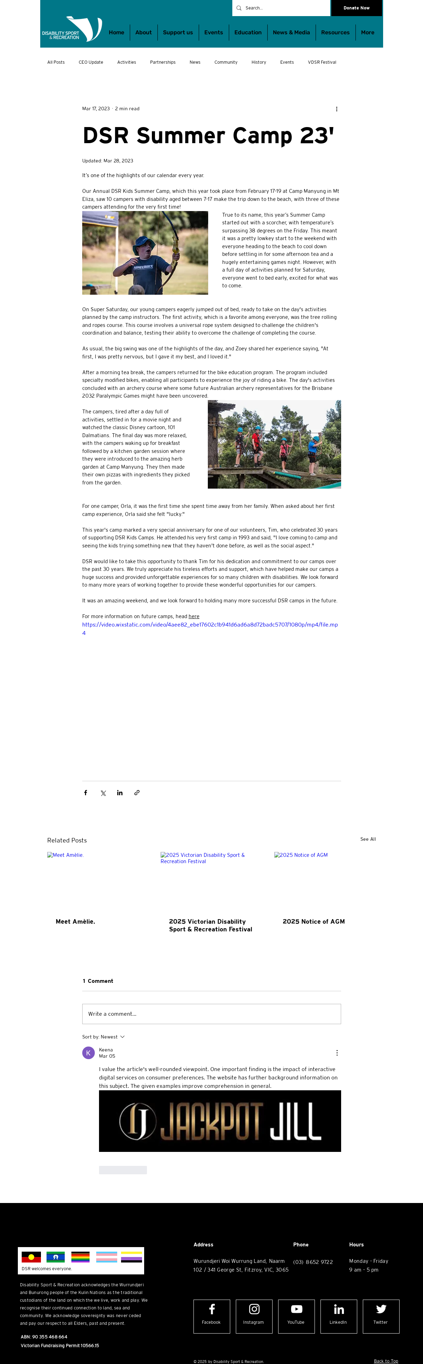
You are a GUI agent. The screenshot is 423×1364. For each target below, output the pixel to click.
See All (368, 839)
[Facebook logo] (212, 1309)
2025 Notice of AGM (314, 921)
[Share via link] (137, 792)
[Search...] (281, 8)
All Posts (56, 62)
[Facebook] (211, 1322)
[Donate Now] (356, 8)
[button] (248, 33)
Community (226, 62)
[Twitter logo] (381, 1309)
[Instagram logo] (254, 1309)
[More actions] (337, 108)
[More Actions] (337, 1053)
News (195, 62)
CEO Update (91, 62)
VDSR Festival (322, 62)
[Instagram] (253, 1322)
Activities (126, 62)
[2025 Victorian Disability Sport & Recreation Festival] (211, 880)
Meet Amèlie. (75, 921)
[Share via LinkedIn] (120, 792)
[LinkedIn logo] (339, 1309)
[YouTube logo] (297, 1309)
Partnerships (163, 62)
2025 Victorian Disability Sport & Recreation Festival (210, 925)
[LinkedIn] (338, 1322)
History (259, 62)
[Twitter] (380, 1322)
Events (287, 62)
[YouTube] (295, 1322)
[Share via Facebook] (85, 792)
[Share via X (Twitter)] (102, 792)
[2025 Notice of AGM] (325, 880)
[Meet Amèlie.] (98, 880)
